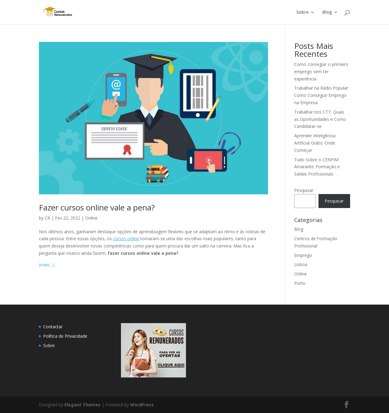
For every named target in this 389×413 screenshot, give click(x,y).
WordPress (142, 405)
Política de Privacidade (65, 336)
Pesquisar (303, 190)
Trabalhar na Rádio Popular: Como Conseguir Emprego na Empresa (321, 95)
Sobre (302, 12)
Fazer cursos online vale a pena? (97, 207)
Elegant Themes (82, 405)
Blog (327, 12)
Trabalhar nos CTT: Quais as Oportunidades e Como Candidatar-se (320, 119)
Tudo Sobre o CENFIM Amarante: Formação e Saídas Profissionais (317, 167)
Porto (299, 283)
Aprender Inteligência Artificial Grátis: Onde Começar (315, 143)
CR (47, 218)
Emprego (303, 255)
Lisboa (300, 264)
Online (91, 218)
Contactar (53, 326)
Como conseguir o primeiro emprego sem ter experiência (321, 71)
